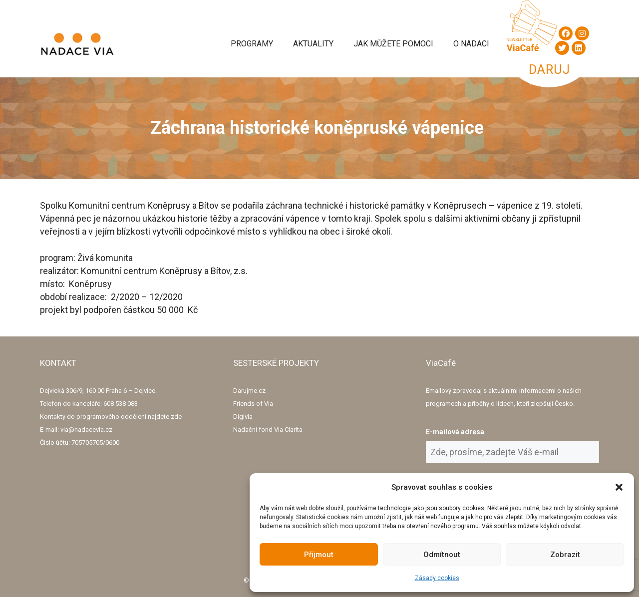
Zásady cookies (437, 578)
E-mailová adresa (455, 432)
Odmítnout (441, 554)
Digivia (243, 416)
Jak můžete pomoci (393, 43)
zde (176, 416)
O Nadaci (471, 43)
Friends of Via (253, 403)
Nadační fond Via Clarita (268, 429)
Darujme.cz (249, 390)
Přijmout (318, 554)
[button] (619, 487)
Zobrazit (565, 554)
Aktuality (313, 43)
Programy (252, 43)
